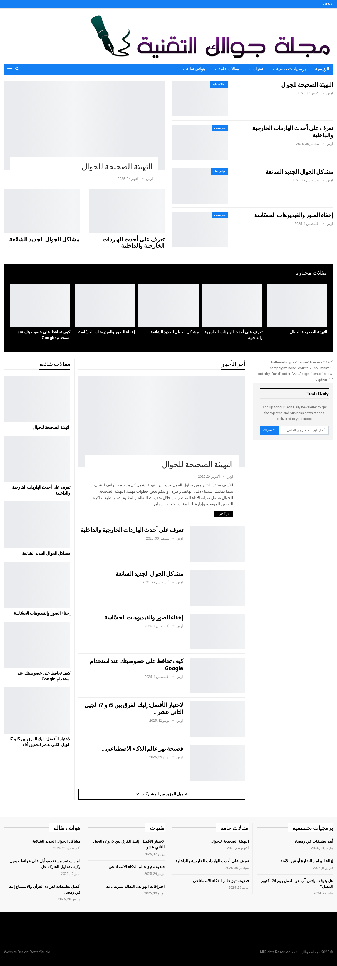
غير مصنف (219, 127)
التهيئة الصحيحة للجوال (117, 166)
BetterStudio (40, 952)
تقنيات (257, 69)
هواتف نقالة (195, 69)
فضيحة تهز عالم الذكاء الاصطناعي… (142, 748)
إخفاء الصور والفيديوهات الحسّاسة (293, 215)
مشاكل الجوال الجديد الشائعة (44, 239)
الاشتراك (269, 430)
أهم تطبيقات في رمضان (313, 841)
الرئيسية (322, 69)
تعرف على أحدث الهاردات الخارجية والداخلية (133, 242)
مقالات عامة (228, 69)
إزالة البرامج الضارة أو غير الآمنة (306, 861)
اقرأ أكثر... (223, 514)
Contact (328, 4)
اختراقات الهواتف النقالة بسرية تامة (135, 886)
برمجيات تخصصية (290, 69)
